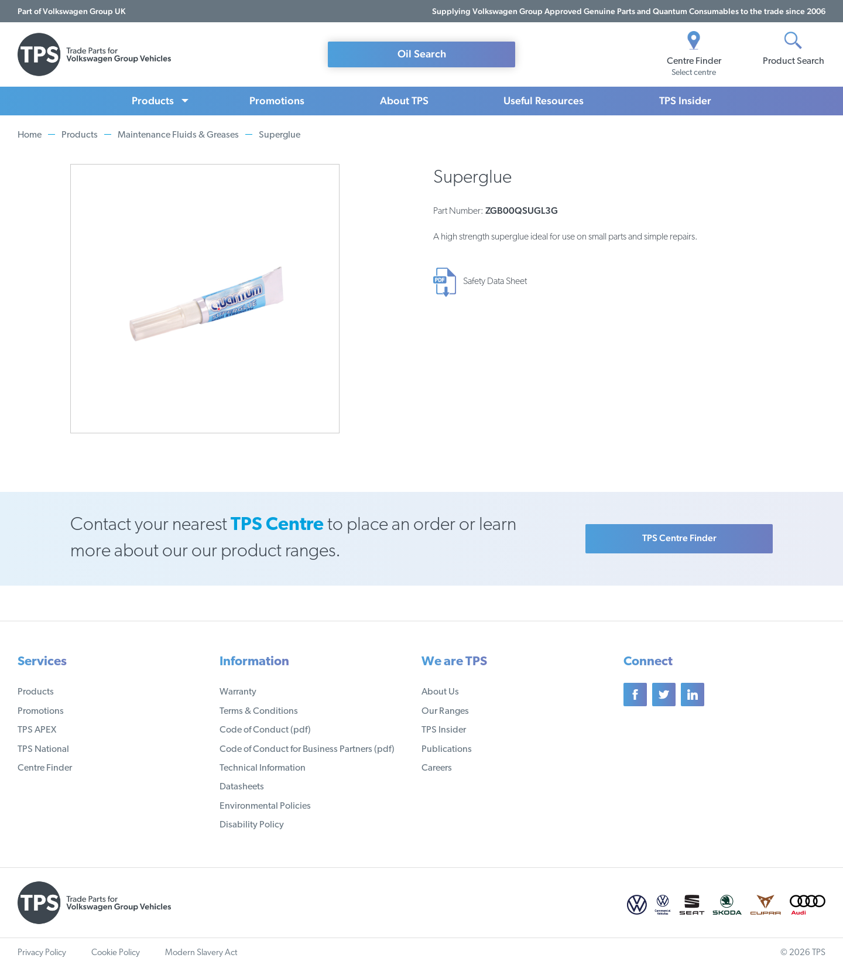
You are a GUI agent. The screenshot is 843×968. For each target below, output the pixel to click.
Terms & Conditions (259, 711)
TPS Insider (685, 100)
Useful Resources (543, 100)
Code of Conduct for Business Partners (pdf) (307, 749)
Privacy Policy (42, 953)
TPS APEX (37, 730)
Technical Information (263, 768)
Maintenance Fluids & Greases (178, 135)
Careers (437, 768)
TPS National (43, 749)
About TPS (404, 100)
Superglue (279, 135)
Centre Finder (45, 768)
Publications (447, 749)
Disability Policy (252, 825)
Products (153, 100)
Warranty (238, 692)
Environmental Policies (265, 806)
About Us (440, 692)
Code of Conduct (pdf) (265, 730)
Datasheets (242, 787)
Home (30, 135)
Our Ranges (445, 711)
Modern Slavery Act (201, 953)
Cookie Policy (115, 953)
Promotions (276, 100)
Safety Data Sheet (495, 281)
